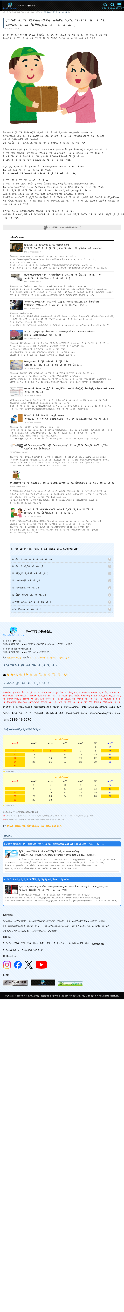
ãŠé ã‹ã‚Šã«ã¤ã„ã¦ (29, 566)
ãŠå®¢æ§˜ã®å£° (79, 943)
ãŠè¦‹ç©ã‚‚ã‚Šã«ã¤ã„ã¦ (30, 573)
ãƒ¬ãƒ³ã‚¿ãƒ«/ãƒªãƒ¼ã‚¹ (57, 926)
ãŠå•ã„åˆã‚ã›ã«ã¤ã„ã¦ (33, 559)
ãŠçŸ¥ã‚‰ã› (11, 950)
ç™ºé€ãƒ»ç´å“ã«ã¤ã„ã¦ (55, 12)
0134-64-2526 (20, 713)
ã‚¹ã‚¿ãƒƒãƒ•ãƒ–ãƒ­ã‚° (32, 950)
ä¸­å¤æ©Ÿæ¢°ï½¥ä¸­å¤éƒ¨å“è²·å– (22, 926)
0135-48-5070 (20, 719)
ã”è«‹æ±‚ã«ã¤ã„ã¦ (26, 587)
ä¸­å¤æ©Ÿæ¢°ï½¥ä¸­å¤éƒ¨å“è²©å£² (86, 921)
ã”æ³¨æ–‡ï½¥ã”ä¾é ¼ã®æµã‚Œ (23, 12)
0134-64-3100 (52, 713)
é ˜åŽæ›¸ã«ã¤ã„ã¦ (26, 609)
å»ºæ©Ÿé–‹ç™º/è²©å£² (14, 921)
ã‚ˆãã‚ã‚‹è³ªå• (56, 943)
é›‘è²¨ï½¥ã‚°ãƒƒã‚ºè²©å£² (45, 931)
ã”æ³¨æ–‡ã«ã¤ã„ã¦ (27, 580)
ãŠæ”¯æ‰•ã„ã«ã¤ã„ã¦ (30, 594)
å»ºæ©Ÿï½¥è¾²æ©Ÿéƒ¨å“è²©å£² (46, 921)
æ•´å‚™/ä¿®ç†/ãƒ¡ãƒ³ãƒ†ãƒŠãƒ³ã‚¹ (90, 926)
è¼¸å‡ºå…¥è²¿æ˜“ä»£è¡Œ (16, 931)
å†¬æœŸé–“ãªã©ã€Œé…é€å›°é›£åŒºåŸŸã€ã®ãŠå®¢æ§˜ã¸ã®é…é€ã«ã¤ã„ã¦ (66, 483)
